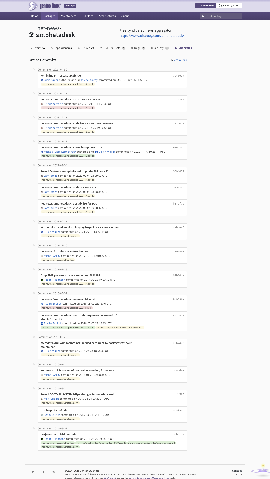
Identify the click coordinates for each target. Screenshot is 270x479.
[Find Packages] (224, 16)
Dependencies (61, 48)
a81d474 (178, 311)
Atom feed (178, 60)
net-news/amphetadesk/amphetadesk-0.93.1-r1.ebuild (68, 107)
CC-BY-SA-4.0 (110, 472)
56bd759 (178, 429)
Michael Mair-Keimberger (60, 150)
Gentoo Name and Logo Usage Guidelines (148, 472)
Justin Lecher (52, 409)
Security (160, 48)
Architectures (107, 16)
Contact (237, 465)
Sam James (50, 174)
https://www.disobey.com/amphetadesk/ (152, 35)
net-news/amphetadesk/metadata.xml (60, 233)
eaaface (178, 405)
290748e (178, 248)
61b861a (178, 272)
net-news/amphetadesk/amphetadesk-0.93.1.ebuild (67, 303)
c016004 (178, 122)
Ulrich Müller (107, 150)
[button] (205, 5)
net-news (48, 28)
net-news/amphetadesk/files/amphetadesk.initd (120, 323)
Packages (49, 16)
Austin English (53, 299)
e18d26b (178, 146)
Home (34, 16)
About (125, 16)
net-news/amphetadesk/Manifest (58, 256)
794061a (178, 75)
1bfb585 (178, 390)
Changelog (183, 48)
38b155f (178, 225)
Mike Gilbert (51, 394)
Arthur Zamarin (53, 103)
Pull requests (112, 48)
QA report (85, 48)
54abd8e (178, 366)
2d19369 (178, 99)
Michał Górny (89, 79)
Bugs (138, 48)
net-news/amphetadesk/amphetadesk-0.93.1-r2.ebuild (68, 83)
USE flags (87, 16)
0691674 (178, 170)
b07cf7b (178, 201)
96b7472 (178, 339)
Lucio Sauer (51, 79)
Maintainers (68, 16)
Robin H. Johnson (54, 276)
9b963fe (178, 295)
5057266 (178, 185)
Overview (38, 48)
